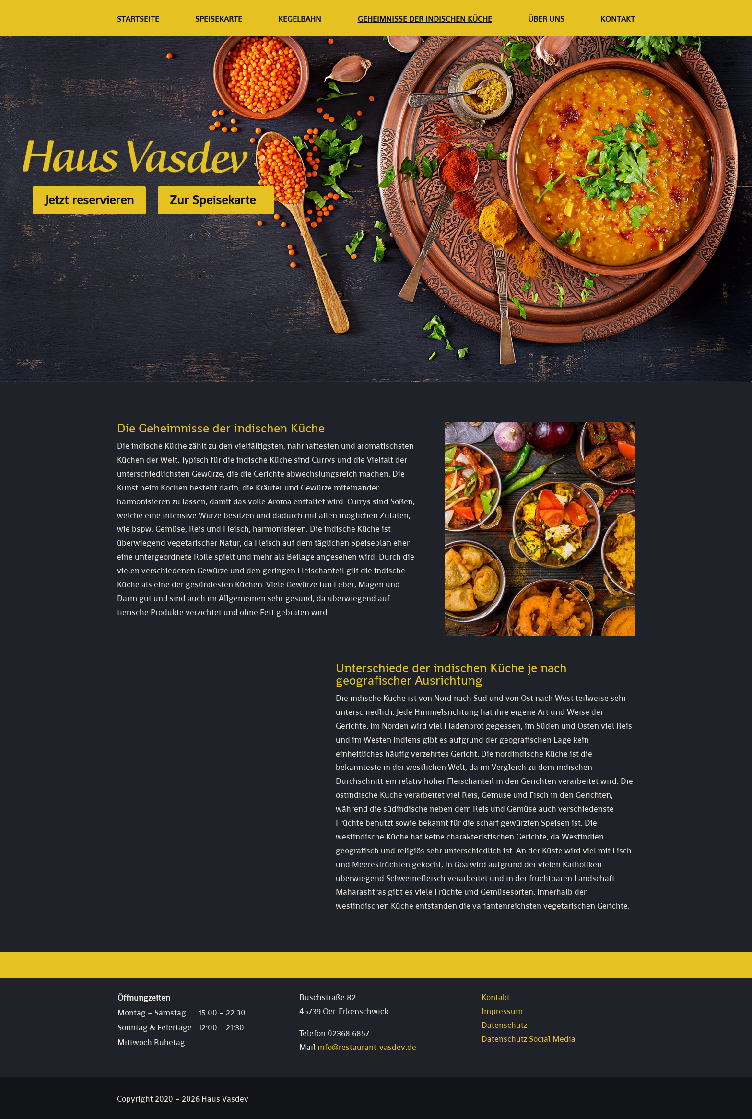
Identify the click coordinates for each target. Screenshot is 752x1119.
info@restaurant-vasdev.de (366, 1047)
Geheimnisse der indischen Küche (425, 20)
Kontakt (617, 20)
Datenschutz (504, 1025)
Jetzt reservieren (89, 200)
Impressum (502, 1011)
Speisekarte (218, 20)
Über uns (546, 20)
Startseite (138, 20)
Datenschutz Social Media (529, 1039)
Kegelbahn (299, 20)
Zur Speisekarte (213, 200)
